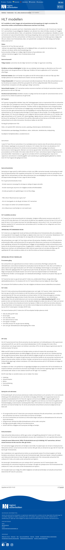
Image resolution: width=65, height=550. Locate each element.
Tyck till (61, 487)
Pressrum (13, 536)
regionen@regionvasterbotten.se (10, 528)
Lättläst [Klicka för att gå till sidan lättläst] (10, 1)
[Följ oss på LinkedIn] (8, 545)
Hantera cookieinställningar (41, 538)
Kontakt (37, 536)
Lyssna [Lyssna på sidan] (4, 1)
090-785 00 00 (5, 525)
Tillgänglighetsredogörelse (26, 538)
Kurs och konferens (24, 536)
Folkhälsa (3, 12)
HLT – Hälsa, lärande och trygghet (23, 12)
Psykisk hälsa (10, 12)
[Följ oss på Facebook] (3, 545)
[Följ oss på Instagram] (12, 545)
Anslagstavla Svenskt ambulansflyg (10, 538)
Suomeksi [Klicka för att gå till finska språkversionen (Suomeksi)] (33, 1)
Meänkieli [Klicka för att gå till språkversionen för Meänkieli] (17, 1)
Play (18, 536)
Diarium (32, 536)
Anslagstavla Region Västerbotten (48, 536)
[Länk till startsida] (9, 6)
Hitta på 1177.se (6, 536)
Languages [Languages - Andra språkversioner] (40, 1)
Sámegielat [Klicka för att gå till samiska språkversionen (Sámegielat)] (25, 1)
